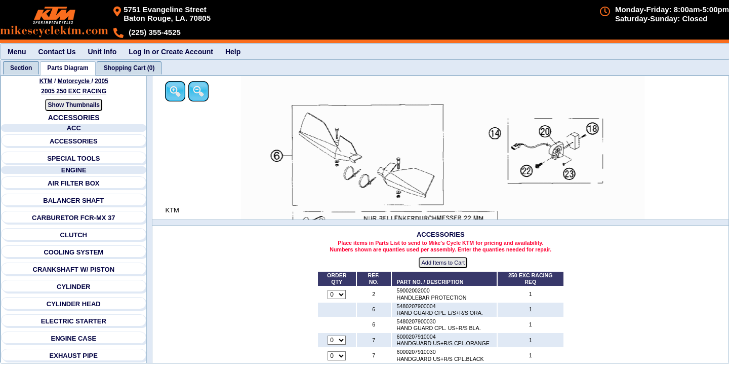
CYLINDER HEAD (74, 304)
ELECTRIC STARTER (73, 321)
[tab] (21, 68)
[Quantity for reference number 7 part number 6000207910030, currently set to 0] (338, 355)
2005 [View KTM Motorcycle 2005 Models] (101, 81)
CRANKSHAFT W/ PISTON (74, 269)
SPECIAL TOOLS (73, 158)
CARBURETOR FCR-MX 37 (73, 218)
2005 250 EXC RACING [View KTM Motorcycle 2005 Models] (74, 91)
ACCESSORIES (74, 141)
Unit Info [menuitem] (102, 52)
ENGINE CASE (74, 338)
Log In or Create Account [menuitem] (171, 52)
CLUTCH (73, 235)
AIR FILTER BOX (73, 183)
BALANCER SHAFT (74, 200)
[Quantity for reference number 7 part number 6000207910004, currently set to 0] (338, 340)
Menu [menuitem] (17, 52)
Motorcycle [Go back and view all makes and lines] (75, 81)
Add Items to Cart (444, 263)
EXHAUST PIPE (74, 355)
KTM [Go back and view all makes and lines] (46, 81)
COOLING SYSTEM (74, 252)
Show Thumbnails (74, 104)
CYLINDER (73, 286)
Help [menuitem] (232, 52)
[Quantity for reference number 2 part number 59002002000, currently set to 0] (338, 294)
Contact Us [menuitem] (57, 52)
